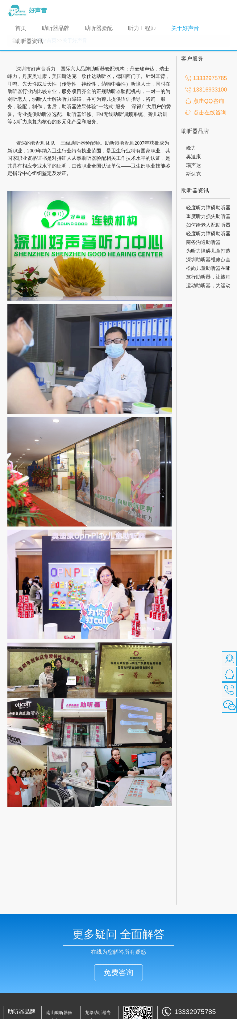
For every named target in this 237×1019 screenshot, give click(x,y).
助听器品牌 (55, 28)
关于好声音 (189, 28)
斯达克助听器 (21, 1014)
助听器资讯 (29, 41)
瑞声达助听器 (21, 1006)
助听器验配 (99, 28)
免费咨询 (118, 942)
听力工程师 (142, 28)
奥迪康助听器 (21, 998)
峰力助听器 (18, 991)
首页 (20, 28)
